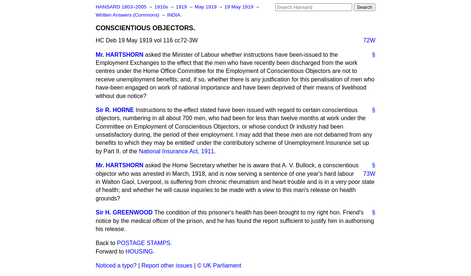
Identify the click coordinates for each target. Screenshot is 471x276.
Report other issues (166, 265)
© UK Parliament (219, 265)
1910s (161, 7)
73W (369, 174)
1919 (182, 7)
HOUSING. (140, 251)
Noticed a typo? (116, 265)
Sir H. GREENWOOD (124, 212)
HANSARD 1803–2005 (121, 7)
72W (369, 40)
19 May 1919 (239, 7)
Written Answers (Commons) (128, 15)
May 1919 (206, 7)
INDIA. (174, 15)
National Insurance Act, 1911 (176, 151)
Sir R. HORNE (115, 110)
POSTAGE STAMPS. (144, 243)
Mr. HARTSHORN (120, 55)
